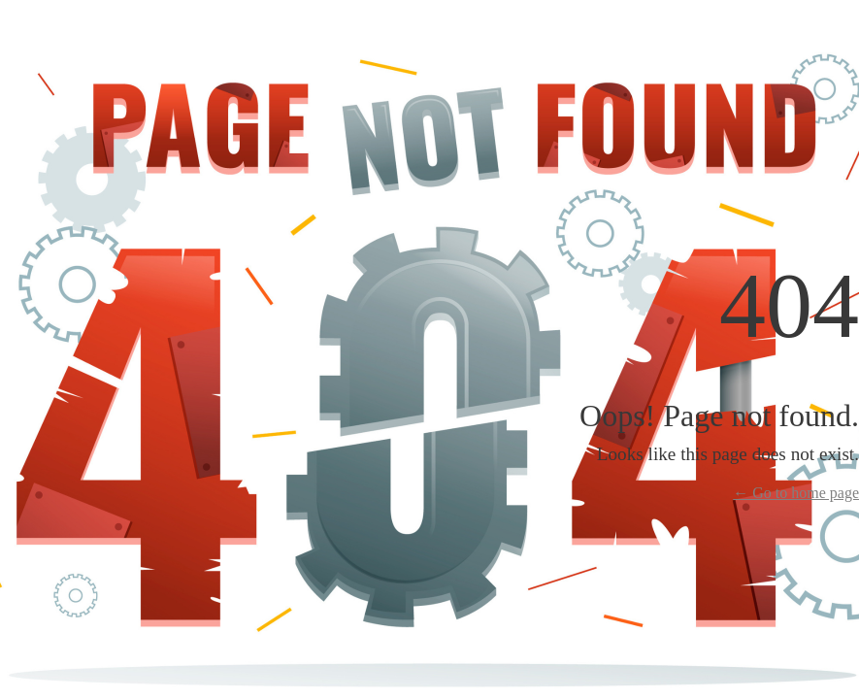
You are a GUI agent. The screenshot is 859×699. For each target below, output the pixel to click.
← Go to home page (796, 492)
